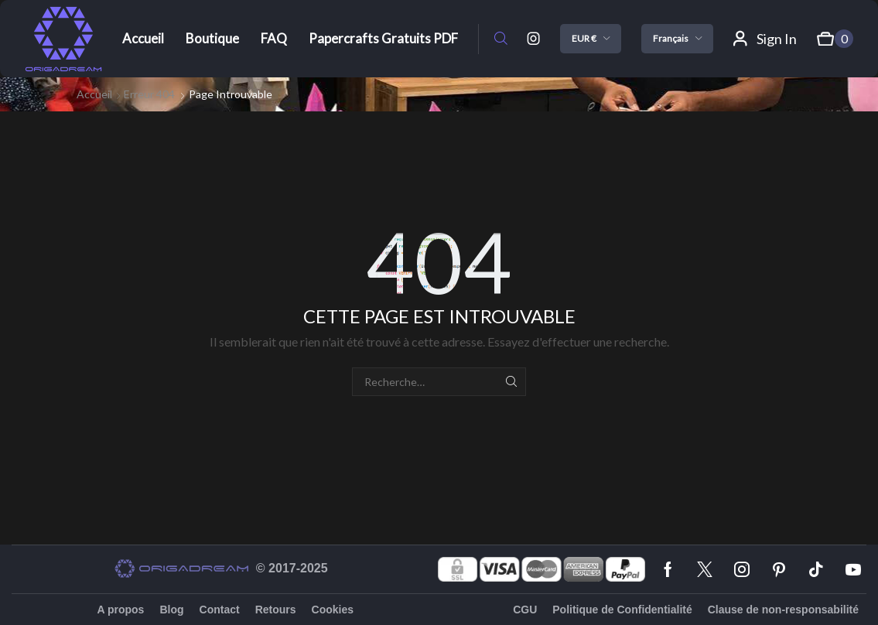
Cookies (333, 609)
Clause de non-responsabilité (783, 609)
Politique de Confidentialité (622, 609)
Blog (171, 609)
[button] (500, 39)
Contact (220, 609)
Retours (275, 609)
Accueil (94, 94)
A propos (120, 609)
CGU (525, 609)
